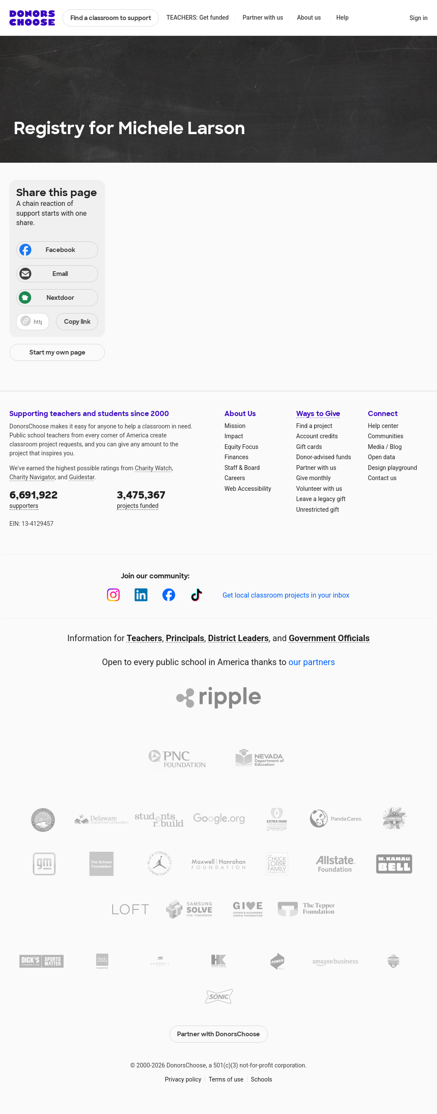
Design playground (392, 467)
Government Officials (329, 638)
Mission (234, 425)
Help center (383, 425)
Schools (261, 1079)
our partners (311, 662)
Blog (396, 446)
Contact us (382, 478)
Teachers (144, 638)
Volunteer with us (319, 488)
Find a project (314, 425)
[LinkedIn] (141, 595)
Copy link (77, 321)
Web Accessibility (247, 488)
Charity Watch (153, 468)
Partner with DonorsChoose (218, 1034)
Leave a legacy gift (321, 498)
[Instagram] (113, 595)
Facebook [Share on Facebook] (46, 250)
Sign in (418, 18)
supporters (57, 499)
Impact (233, 436)
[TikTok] (196, 595)
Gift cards (309, 446)
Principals (185, 638)
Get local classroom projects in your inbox (285, 595)
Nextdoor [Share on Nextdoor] (46, 298)
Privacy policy (183, 1079)
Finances (236, 457)
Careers (234, 478)
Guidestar (81, 477)
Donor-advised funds (323, 457)
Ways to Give (318, 413)
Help (342, 17)
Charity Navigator (32, 477)
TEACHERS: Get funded (197, 17)
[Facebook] (169, 595)
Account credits (317, 436)
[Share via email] (57, 273)
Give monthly (313, 478)
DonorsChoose (32, 18)
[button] (57, 321)
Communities (385, 436)
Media (376, 446)
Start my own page (57, 352)
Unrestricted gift (317, 509)
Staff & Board (242, 467)
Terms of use (226, 1079)
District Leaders (238, 638)
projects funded (165, 499)
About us (309, 17)
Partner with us (263, 17)
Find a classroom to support (110, 18)
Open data (381, 457)
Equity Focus (241, 446)
